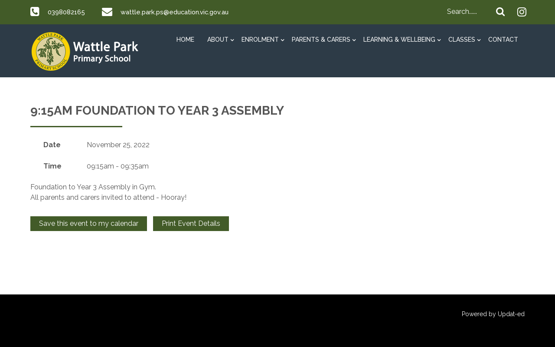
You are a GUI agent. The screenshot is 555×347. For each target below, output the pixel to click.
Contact (503, 39)
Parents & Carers (321, 39)
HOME (185, 39)
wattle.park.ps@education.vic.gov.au (181, 12)
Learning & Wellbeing (399, 39)
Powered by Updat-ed (493, 314)
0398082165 (68, 12)
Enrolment (260, 39)
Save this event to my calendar (88, 223)
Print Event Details (191, 223)
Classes (461, 39)
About (218, 39)
